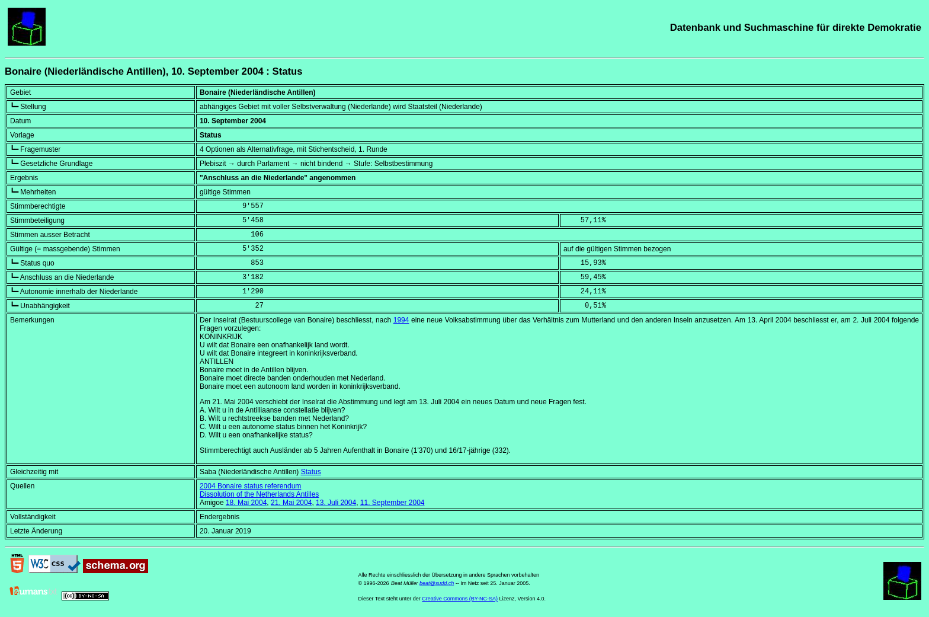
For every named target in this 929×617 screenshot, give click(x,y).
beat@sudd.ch (436, 583)
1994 (401, 320)
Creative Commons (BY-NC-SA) (460, 599)
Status (311, 472)
